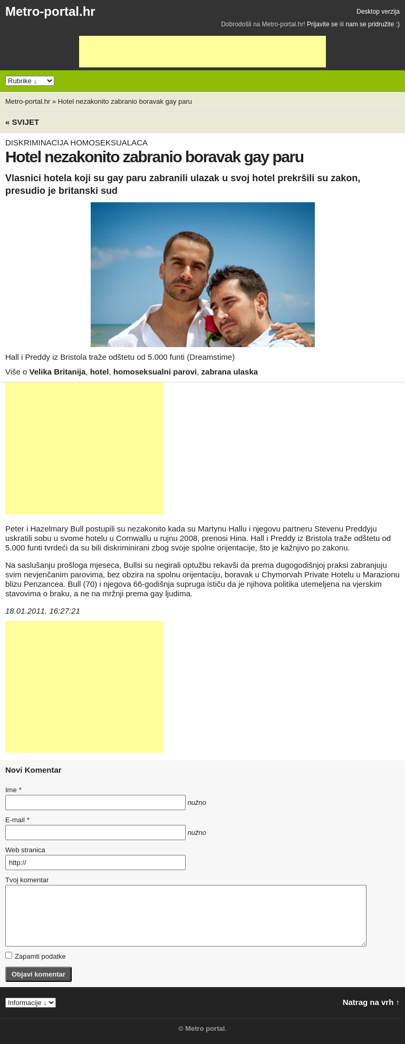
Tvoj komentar (27, 880)
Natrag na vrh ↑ (371, 1002)
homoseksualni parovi (155, 371)
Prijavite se (322, 24)
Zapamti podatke (35, 956)
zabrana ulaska (229, 371)
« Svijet (22, 121)
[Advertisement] (202, 51)
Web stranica (25, 850)
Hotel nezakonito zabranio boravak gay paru (125, 101)
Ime (13, 790)
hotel (99, 371)
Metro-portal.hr (50, 11)
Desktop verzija (378, 11)
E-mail (17, 820)
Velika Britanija (58, 371)
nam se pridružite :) (372, 24)
